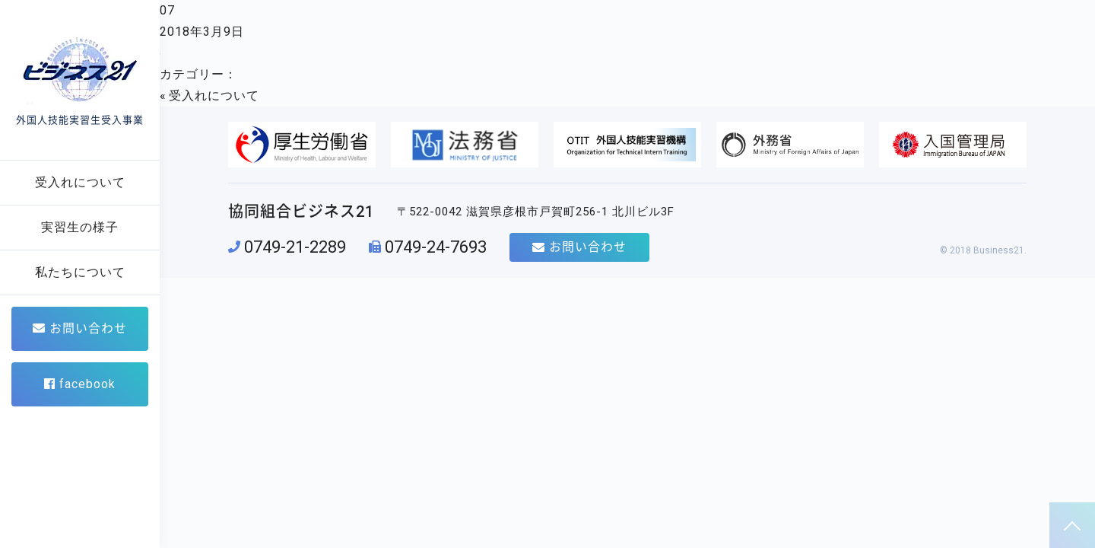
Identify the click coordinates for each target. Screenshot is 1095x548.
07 (167, 10)
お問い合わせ (80, 328)
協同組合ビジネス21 (301, 211)
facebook (80, 384)
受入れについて (214, 95)
